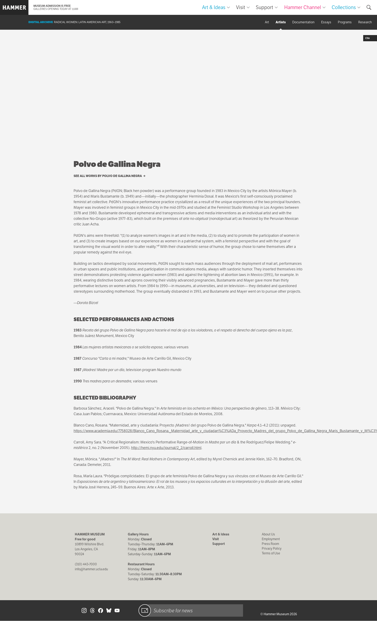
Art (267, 22)
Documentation (303, 22)
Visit (240, 7)
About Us (268, 534)
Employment (271, 539)
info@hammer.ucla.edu (91, 569)
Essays (326, 22)
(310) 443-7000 (86, 564)
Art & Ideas (213, 7)
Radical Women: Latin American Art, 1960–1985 (87, 22)
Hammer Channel (302, 7)
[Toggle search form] (368, 7)
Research (365, 22)
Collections (344, 7)
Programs (345, 22)
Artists (281, 22)
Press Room (270, 544)
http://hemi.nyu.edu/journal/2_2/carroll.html (166, 447)
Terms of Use (271, 553)
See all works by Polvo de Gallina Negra (109, 176)
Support (264, 7)
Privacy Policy (272, 548)
